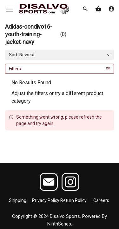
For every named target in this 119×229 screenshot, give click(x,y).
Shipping (17, 200)
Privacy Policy (45, 200)
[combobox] (59, 55)
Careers (101, 200)
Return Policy (73, 200)
